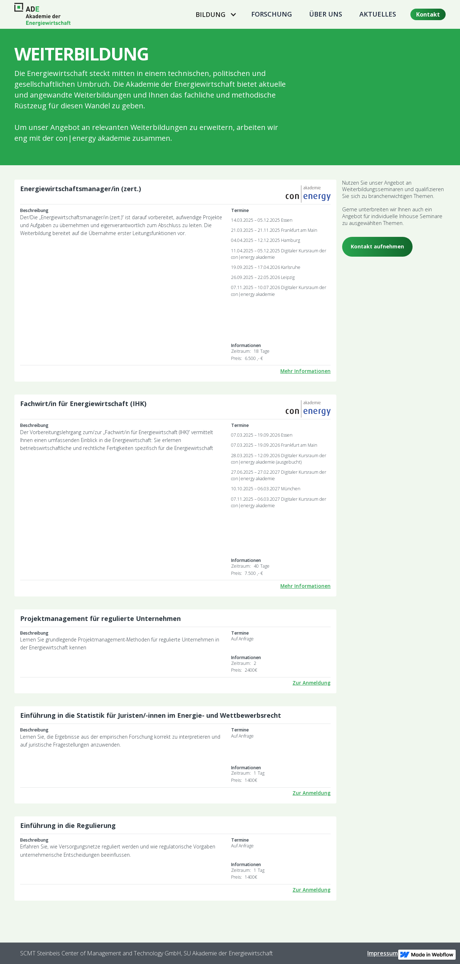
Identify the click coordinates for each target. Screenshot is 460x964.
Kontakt (428, 14)
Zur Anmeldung (312, 683)
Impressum (382, 953)
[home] (42, 14)
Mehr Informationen (305, 371)
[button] (215, 14)
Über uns (325, 14)
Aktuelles (377, 14)
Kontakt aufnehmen (377, 246)
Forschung (271, 14)
